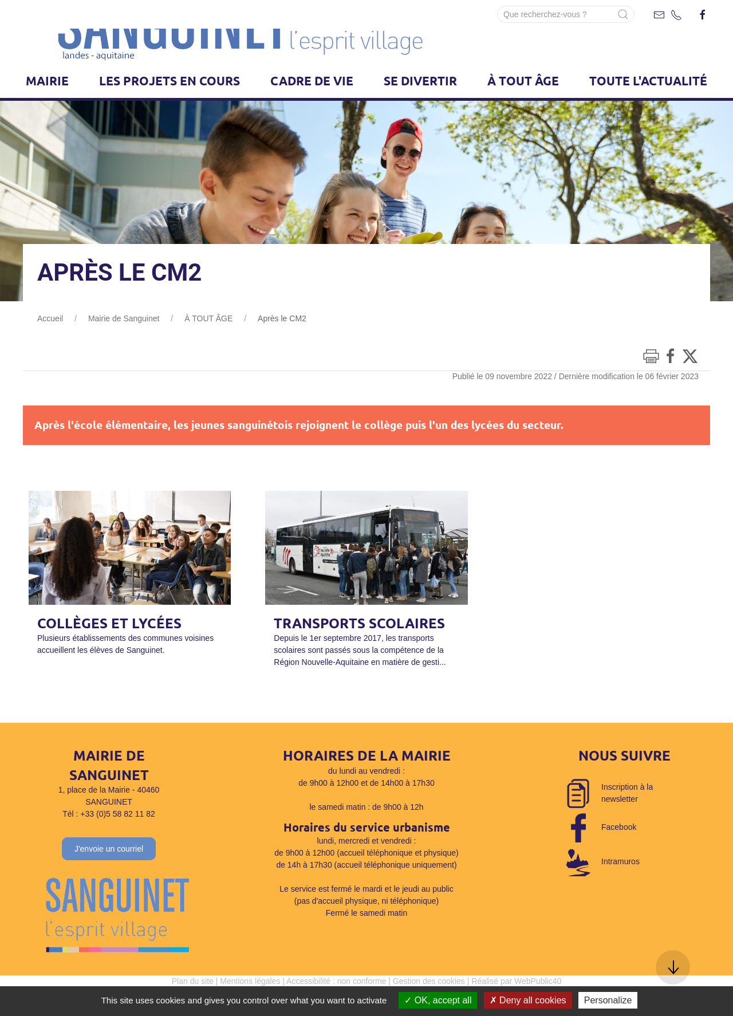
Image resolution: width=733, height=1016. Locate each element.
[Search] (566, 14)
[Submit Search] (623, 14)
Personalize (608, 1000)
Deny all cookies (528, 1000)
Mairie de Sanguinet (124, 347)
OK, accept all (437, 1000)
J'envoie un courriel (108, 877)
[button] (673, 967)
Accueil (50, 347)
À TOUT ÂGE (208, 347)
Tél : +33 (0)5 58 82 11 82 (108, 842)
